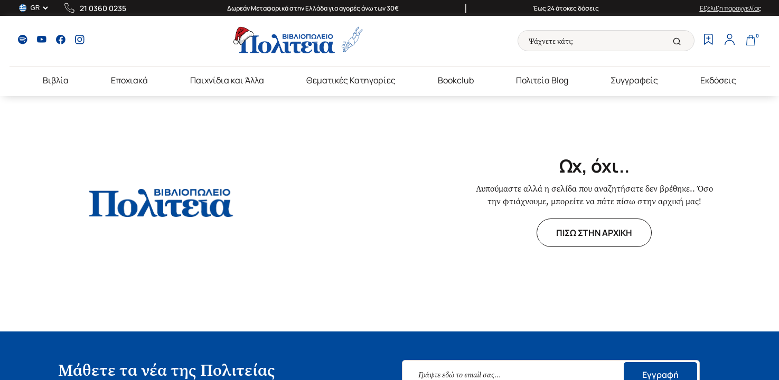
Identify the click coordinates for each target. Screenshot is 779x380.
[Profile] (729, 40)
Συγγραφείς (634, 80)
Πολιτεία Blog (542, 80)
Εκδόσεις (718, 80)
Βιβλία (56, 80)
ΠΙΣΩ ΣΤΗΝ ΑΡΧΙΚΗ (594, 233)
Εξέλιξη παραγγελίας (731, 8)
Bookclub (456, 80)
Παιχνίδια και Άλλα (227, 80)
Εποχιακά (129, 80)
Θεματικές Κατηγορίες (351, 80)
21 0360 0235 (103, 8)
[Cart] (751, 40)
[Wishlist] (708, 40)
